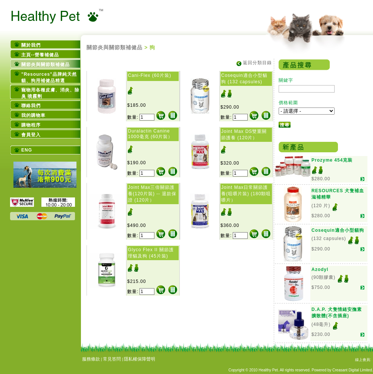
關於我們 (31, 45)
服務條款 (91, 359)
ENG (26, 150)
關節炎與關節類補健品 (45, 64)
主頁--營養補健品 (40, 54)
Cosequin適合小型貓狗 (337, 230)
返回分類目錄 (257, 62)
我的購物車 (33, 115)
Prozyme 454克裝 (331, 160)
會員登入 (31, 134)
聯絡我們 (31, 105)
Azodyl (319, 269)
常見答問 (112, 359)
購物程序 (31, 125)
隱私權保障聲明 (139, 359)
